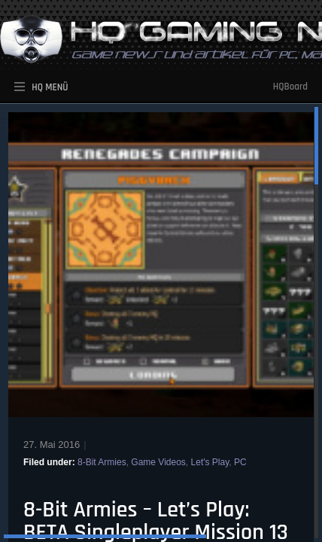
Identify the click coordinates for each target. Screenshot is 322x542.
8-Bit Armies (101, 462)
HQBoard (290, 87)
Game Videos (158, 462)
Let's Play (210, 462)
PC (240, 462)
